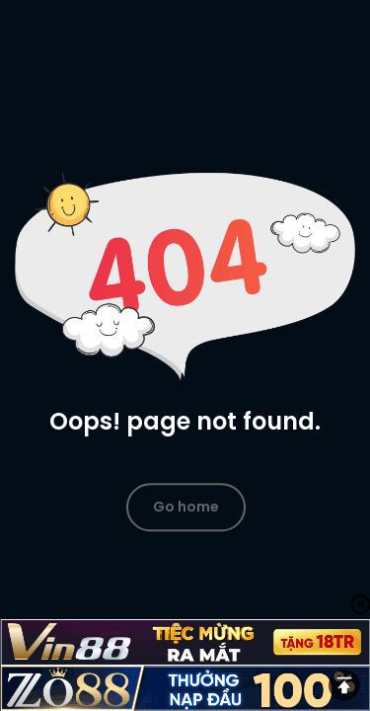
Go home (186, 506)
